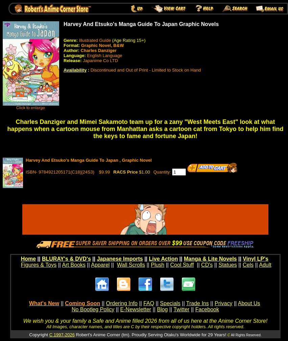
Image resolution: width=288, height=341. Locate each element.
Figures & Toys (39, 265)
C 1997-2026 (62, 334)
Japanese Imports (120, 259)
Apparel (100, 265)
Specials (170, 303)
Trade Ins (197, 303)
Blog (162, 309)
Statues (227, 265)
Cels (248, 265)
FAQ (148, 303)
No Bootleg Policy (93, 309)
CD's (207, 265)
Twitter (181, 309)
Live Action (163, 259)
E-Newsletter (135, 309)
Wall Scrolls (131, 265)
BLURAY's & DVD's (66, 259)
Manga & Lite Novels (210, 259)
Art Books (74, 265)
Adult (265, 265)
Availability (75, 70)
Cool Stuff (182, 265)
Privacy (223, 303)
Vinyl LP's (255, 259)
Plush (157, 265)
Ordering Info (122, 303)
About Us (249, 303)
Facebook (207, 309)
